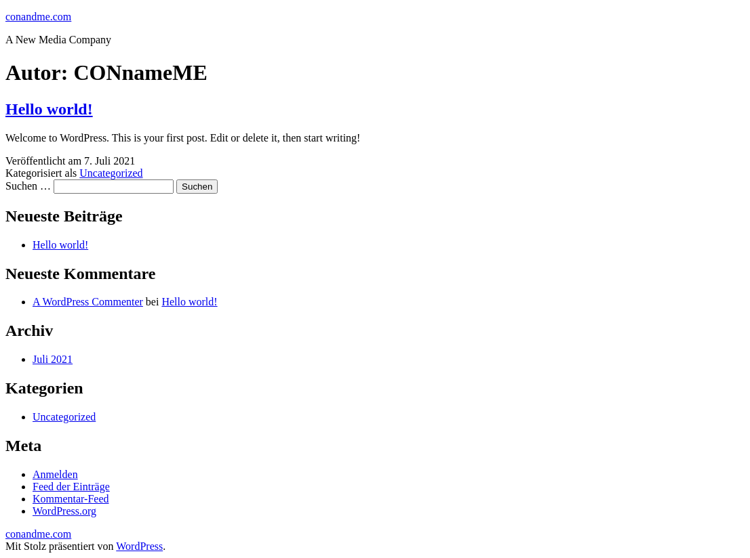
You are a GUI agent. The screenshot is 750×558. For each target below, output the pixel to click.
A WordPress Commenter (88, 301)
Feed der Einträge (71, 486)
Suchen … (28, 186)
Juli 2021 (53, 359)
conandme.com (38, 16)
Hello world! (49, 109)
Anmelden (55, 474)
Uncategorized (110, 173)
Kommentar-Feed (71, 499)
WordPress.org (64, 511)
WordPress (139, 546)
